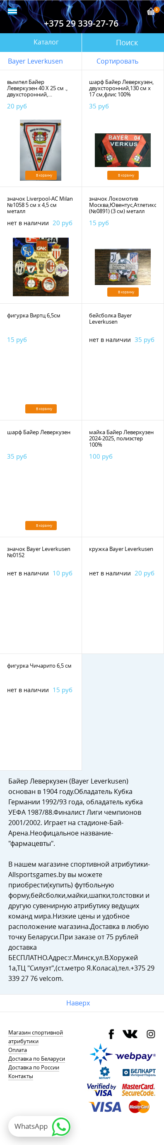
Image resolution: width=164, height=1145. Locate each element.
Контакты (20, 1076)
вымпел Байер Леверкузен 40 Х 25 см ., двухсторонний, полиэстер (37, 91)
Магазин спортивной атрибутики (35, 1037)
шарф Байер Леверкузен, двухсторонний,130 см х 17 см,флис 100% (121, 88)
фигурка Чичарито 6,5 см (39, 665)
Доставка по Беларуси (36, 1058)
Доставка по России (33, 1067)
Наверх (78, 1002)
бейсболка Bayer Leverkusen (110, 318)
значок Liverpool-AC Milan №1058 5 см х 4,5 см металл (40, 205)
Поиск (127, 42)
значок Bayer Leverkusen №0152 (38, 552)
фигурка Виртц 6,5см (33, 315)
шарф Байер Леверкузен (38, 432)
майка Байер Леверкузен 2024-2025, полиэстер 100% (121, 438)
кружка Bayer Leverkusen (121, 549)
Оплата (17, 1050)
